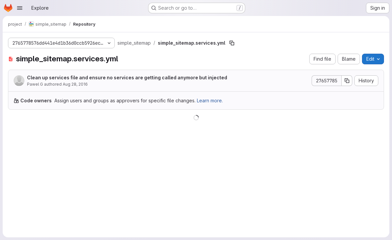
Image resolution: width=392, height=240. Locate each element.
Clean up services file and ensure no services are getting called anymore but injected (127, 77)
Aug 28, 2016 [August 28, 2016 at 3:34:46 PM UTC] (75, 84)
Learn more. (210, 100)
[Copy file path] (232, 43)
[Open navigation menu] (19, 8)
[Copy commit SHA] (347, 80)
